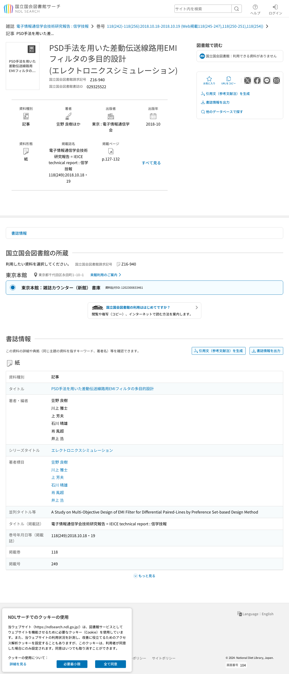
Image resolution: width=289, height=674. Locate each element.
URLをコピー (228, 80)
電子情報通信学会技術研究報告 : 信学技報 (52, 26)
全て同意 (110, 663)
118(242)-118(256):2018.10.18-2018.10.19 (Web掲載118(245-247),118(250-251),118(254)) (185, 26)
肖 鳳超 (57, 492)
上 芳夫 (57, 477)
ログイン (275, 9)
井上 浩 (57, 500)
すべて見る (151, 163)
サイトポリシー (164, 658)
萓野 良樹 (59, 462)
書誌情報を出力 (215, 102)
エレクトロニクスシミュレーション (82, 450)
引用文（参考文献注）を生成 (225, 93)
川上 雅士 (59, 470)
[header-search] (208, 9)
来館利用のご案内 (106, 275)
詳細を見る (18, 663)
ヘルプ (255, 9)
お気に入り (209, 80)
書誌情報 (19, 233)
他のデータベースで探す (222, 111)
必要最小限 (72, 663)
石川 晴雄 (59, 485)
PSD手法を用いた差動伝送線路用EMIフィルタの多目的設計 (102, 388)
